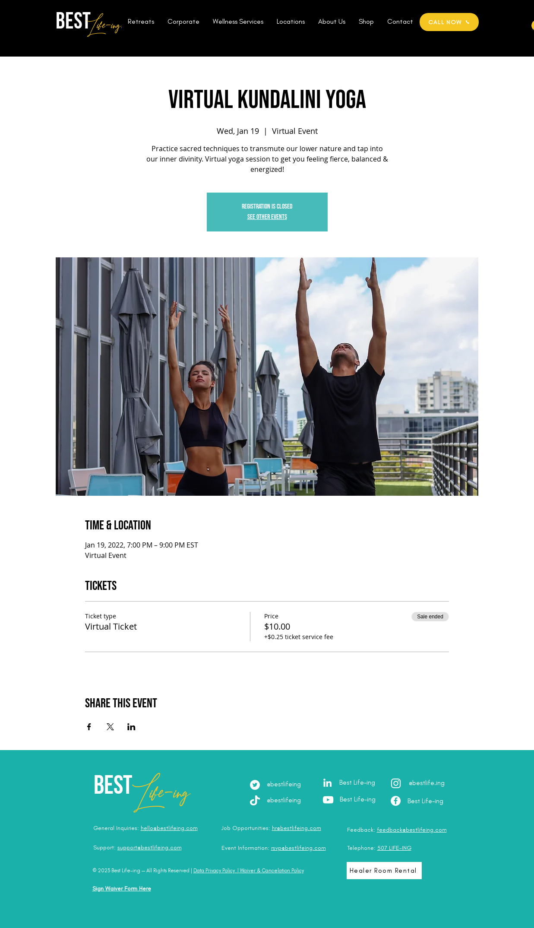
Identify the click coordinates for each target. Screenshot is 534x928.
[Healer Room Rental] (384, 870)
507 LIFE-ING (394, 848)
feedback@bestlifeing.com (412, 829)
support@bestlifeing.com (149, 847)
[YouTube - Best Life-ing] (328, 799)
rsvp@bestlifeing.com (298, 848)
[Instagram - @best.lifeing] (395, 783)
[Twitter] (255, 785)
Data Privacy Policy (214, 871)
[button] (141, 21)
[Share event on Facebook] (89, 726)
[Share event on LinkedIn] (131, 726)
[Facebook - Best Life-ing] (396, 801)
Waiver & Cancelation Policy (272, 871)
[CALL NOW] (449, 22)
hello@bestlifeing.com (169, 828)
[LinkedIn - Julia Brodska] (327, 783)
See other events (267, 217)
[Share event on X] (110, 726)
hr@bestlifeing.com (296, 828)
